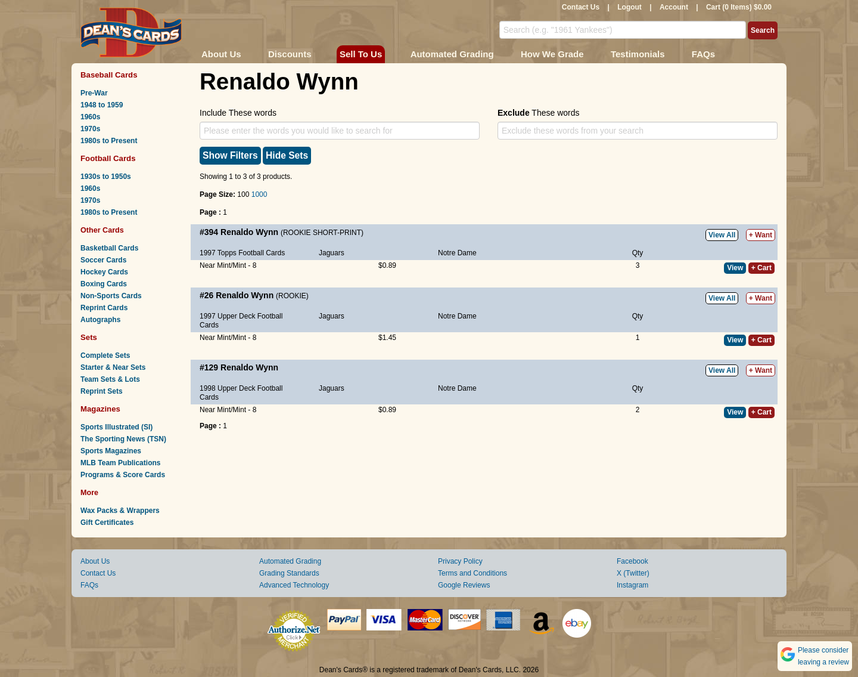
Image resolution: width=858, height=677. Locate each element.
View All (721, 235)
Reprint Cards (104, 308)
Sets (88, 337)
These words (538, 113)
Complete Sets (105, 355)
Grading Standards (289, 573)
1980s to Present (108, 141)
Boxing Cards (103, 284)
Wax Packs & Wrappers (120, 510)
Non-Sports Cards (111, 296)
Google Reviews (464, 585)
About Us (221, 54)
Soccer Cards (103, 260)
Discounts (290, 54)
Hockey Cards (104, 272)
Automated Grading (452, 54)
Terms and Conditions (472, 573)
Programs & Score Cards (122, 475)
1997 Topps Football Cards (242, 253)
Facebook (632, 561)
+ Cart (761, 268)
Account (674, 7)
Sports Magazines (110, 451)
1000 (259, 194)
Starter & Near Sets (112, 367)
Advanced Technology (294, 585)
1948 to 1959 (101, 105)
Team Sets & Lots (110, 379)
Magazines (100, 408)
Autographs (100, 320)
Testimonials (638, 54)
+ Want (760, 235)
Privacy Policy (460, 561)
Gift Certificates (106, 522)
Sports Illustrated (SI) (116, 427)
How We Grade (552, 54)
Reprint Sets (101, 391)
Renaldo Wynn (249, 232)
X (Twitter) (633, 573)
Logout (629, 7)
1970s (90, 129)
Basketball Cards (109, 248)
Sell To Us (361, 54)
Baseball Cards (109, 74)
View (735, 268)
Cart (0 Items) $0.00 (739, 7)
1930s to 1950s (105, 176)
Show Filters (230, 155)
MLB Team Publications (120, 463)
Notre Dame (457, 253)
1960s (90, 117)
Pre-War (94, 93)
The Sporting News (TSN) (123, 439)
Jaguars (331, 253)
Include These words (238, 113)
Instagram (632, 585)
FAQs (703, 54)
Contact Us (580, 7)
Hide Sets (287, 155)
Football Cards (108, 158)
